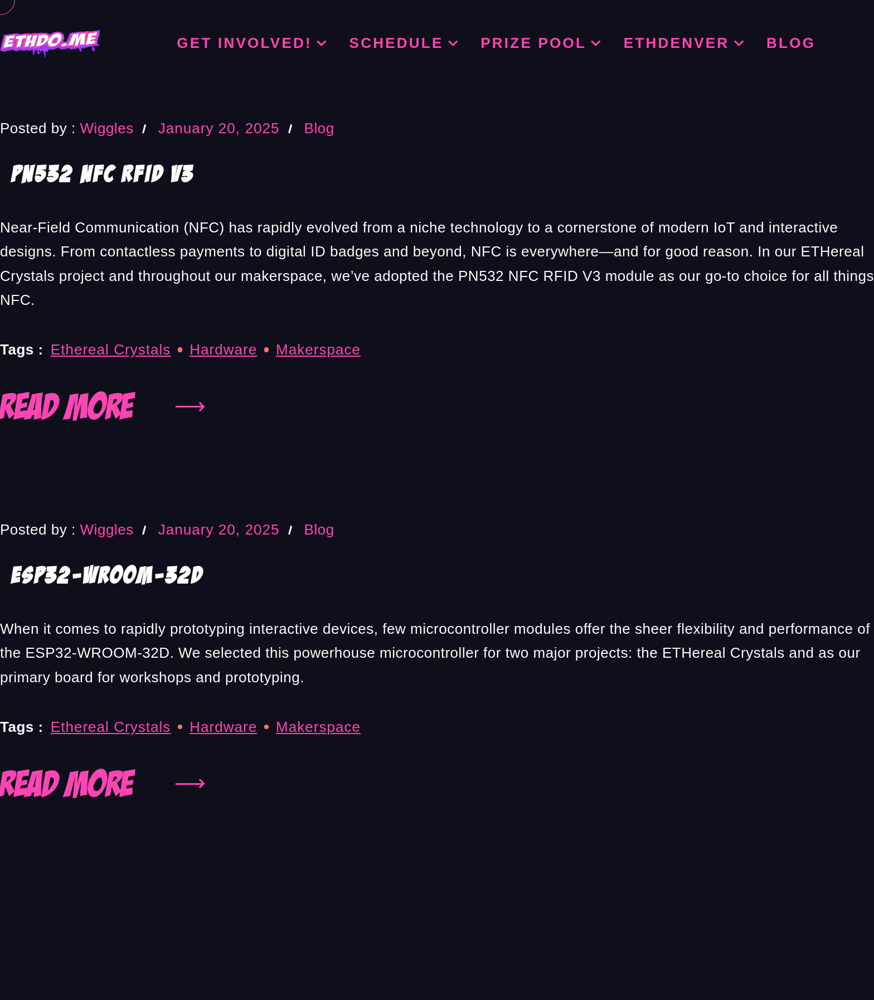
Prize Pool (533, 43)
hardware (223, 349)
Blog (790, 43)
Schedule (396, 43)
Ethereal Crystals (111, 349)
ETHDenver (677, 43)
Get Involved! (244, 43)
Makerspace (318, 349)
